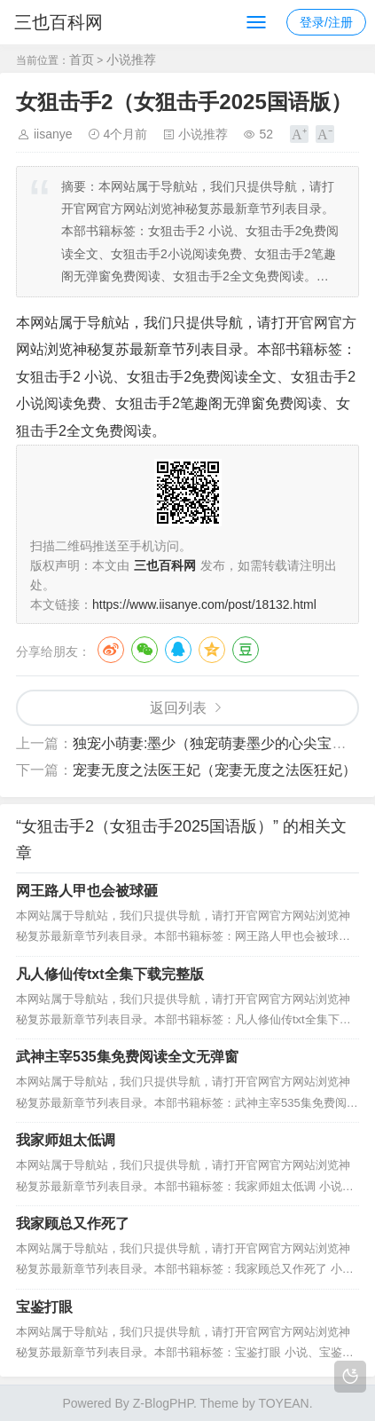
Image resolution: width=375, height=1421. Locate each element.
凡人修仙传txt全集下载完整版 (110, 974)
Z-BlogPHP (163, 1403)
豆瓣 (245, 649)
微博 (111, 649)
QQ (178, 649)
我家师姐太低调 (65, 1140)
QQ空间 (212, 649)
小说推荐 (131, 59)
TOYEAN (283, 1403)
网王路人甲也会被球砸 (87, 890)
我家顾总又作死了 (72, 1223)
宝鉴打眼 (44, 1306)
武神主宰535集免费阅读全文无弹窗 (127, 1056)
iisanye (53, 134)
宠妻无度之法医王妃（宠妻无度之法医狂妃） (214, 770)
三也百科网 (58, 22)
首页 (81, 59)
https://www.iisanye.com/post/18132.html (204, 604)
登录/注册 (326, 22)
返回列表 (178, 707)
